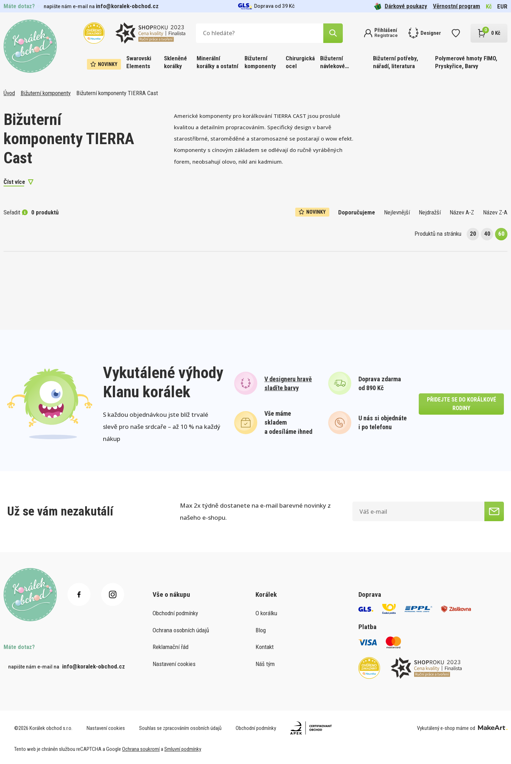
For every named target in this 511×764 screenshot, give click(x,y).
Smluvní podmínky (182, 749)
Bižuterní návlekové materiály (332, 63)
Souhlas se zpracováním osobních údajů (180, 728)
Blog (261, 630)
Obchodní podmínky (175, 613)
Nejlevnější (397, 212)
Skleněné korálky (175, 62)
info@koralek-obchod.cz (127, 6)
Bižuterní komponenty (260, 62)
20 (473, 233)
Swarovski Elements (138, 62)
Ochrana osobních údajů (181, 630)
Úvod (9, 93)
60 (501, 233)
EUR (502, 6)
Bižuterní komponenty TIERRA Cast (117, 93)
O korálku (266, 613)
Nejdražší (430, 212)
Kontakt (265, 646)
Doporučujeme (356, 212)
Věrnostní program (456, 6)
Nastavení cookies (174, 663)
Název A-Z (462, 212)
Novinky (103, 64)
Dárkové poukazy (400, 6)
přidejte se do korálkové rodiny (461, 403)
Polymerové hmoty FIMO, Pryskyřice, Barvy (466, 62)
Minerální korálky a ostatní (217, 62)
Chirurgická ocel (300, 62)
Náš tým (265, 663)
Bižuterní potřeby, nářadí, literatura (395, 62)
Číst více (14, 181)
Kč (489, 6)
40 (487, 233)
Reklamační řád (170, 646)
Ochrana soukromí (141, 749)
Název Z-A (495, 212)
